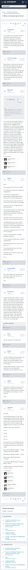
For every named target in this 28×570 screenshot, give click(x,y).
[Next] (25, 25)
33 (24, 23)
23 (10, 23)
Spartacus (8, 534)
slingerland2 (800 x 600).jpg (13, 162)
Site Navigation (14, 6)
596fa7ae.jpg (10, 480)
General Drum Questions (12, 12)
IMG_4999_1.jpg (10, 488)
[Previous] (3, 24)
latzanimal (8, 530)
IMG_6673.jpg (10, 476)
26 (18, 23)
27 (20, 23)
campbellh (8, 539)
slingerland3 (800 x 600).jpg (13, 166)
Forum (3, 12)
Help (6, 529)
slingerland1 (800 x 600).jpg (13, 158)
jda (7, 526)
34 (22, 25)
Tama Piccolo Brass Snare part (12, 520)
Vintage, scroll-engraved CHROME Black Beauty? (15, 537)
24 (13, 23)
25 (15, 23)
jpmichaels (8, 521)
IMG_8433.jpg (10, 472)
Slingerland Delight (9, 533)
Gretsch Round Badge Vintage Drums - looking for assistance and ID (14, 524)
